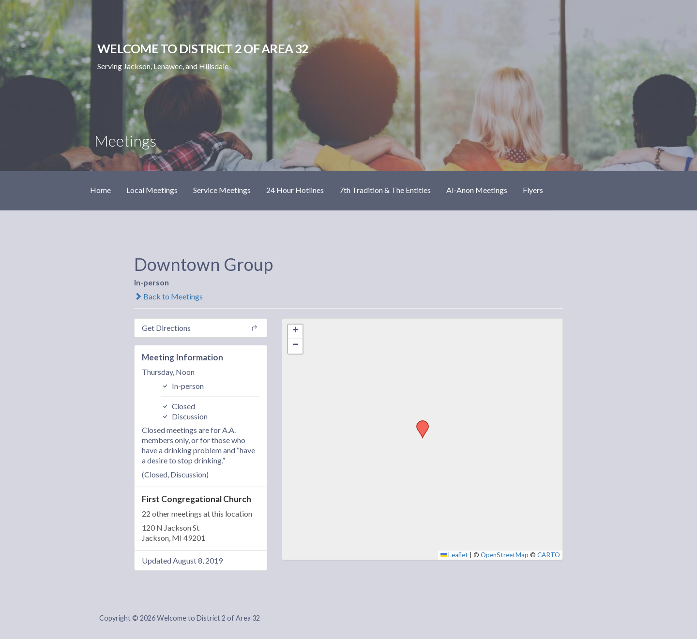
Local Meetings (152, 189)
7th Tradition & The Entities (385, 189)
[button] (419, 423)
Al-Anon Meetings (476, 189)
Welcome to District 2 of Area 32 (202, 48)
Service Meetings (222, 189)
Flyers (533, 189)
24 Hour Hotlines (295, 189)
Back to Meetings (168, 296)
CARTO (548, 555)
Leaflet (454, 555)
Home (100, 189)
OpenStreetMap (505, 555)
